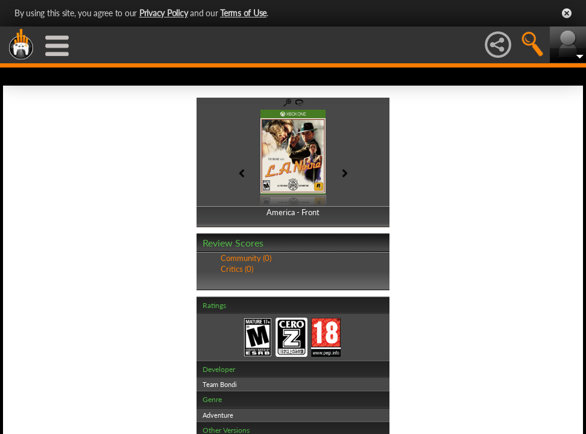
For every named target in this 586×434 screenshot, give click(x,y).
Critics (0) (237, 269)
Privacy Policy (163, 13)
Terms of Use (243, 13)
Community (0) (246, 258)
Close (567, 13)
